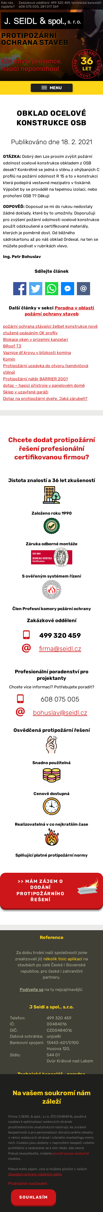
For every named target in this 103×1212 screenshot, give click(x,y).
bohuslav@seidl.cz (60, 713)
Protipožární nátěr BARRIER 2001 (35, 378)
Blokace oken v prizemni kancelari (35, 339)
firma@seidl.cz (60, 649)
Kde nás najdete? (8, 4)
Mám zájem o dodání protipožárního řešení (40, 890)
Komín (9, 359)
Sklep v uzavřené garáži (25, 392)
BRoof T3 (12, 346)
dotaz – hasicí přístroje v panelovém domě (44, 385)
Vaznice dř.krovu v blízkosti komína (37, 352)
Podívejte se (31, 989)
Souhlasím (33, 1197)
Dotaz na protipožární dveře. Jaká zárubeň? (45, 398)
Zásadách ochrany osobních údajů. (35, 1174)
